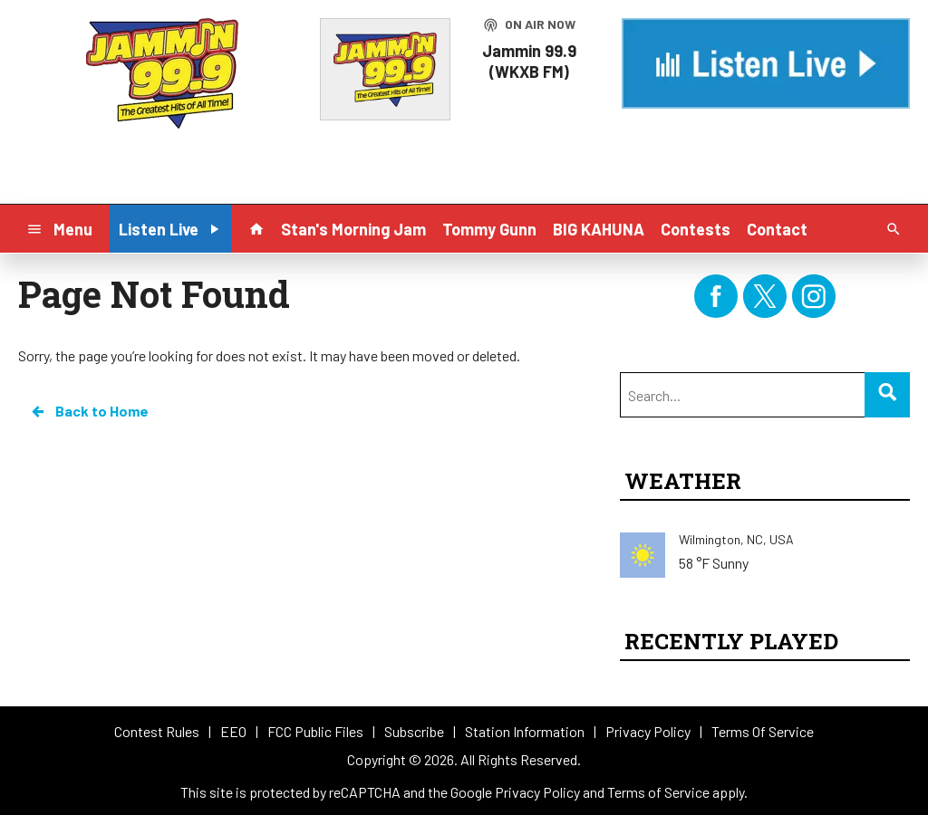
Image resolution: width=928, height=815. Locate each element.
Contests (695, 229)
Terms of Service (658, 792)
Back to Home (89, 411)
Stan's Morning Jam (353, 229)
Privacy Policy (537, 792)
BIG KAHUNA (598, 229)
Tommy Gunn (489, 229)
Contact (777, 229)
